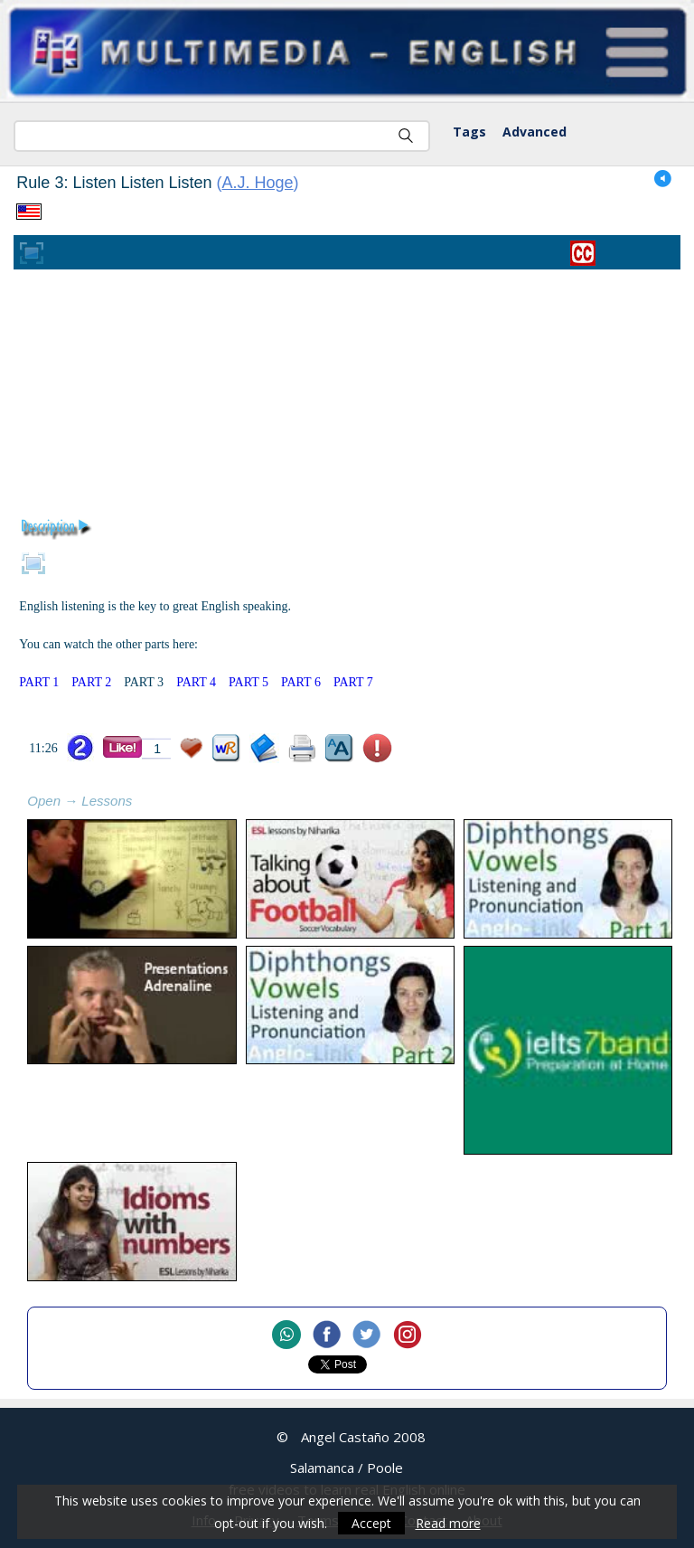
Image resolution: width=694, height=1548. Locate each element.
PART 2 (91, 682)
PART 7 (353, 682)
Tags (469, 131)
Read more (448, 1523)
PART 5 (248, 682)
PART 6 (301, 682)
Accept (371, 1523)
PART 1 (39, 682)
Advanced (534, 131)
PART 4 (196, 682)
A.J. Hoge (258, 183)
